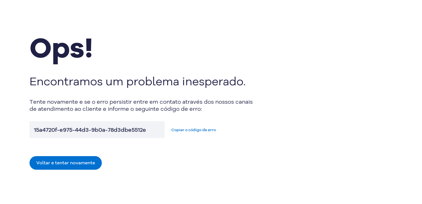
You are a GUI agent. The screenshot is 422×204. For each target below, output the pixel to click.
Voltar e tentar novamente (65, 162)
